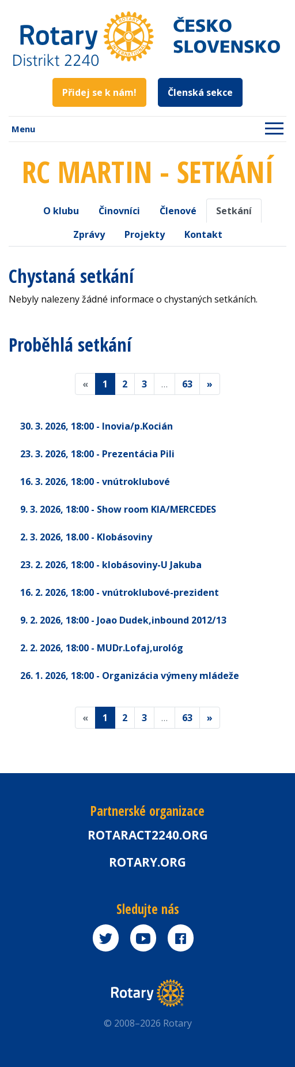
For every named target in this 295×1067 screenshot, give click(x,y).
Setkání (234, 210)
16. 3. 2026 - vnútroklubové (95, 481)
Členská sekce (200, 92)
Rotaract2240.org (148, 835)
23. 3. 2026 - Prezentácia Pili (97, 453)
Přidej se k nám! (99, 92)
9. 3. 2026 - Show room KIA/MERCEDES (118, 509)
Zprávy (89, 234)
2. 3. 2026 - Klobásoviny (86, 537)
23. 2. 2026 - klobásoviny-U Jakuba (111, 564)
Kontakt (203, 234)
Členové (178, 210)
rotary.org (147, 862)
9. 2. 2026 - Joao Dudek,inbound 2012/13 (123, 620)
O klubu (61, 210)
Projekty (144, 234)
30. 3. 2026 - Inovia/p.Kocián (96, 426)
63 (187, 384)
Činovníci (119, 210)
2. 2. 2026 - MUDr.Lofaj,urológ (101, 647)
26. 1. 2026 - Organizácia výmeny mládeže (129, 675)
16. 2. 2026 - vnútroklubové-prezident (119, 592)
